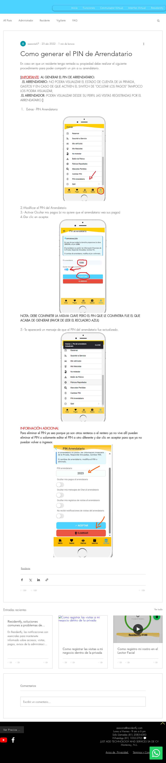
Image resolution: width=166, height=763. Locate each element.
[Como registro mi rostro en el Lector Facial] (137, 629)
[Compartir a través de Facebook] (22, 579)
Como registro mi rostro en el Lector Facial (138, 651)
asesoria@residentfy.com (129, 728)
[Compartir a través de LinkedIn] (38, 579)
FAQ (74, 20)
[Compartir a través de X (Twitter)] (30, 579)
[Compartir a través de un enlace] (46, 579)
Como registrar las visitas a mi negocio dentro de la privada (83, 651)
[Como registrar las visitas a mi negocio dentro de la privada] (83, 629)
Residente (45, 20)
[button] (158, 20)
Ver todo (158, 609)
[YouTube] (3, 740)
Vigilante (61, 20)
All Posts (7, 20)
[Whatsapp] (156, 753)
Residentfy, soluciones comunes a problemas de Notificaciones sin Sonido (25, 623)
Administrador (26, 20)
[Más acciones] (144, 44)
